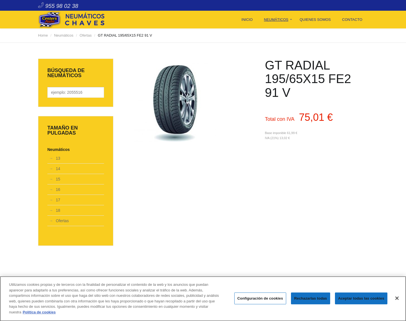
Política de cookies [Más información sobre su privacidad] (39, 313)
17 (58, 200)
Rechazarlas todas (310, 300)
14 (58, 168)
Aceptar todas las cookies (361, 300)
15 (58, 179)
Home (43, 35)
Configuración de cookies (260, 300)
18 (58, 210)
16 (58, 189)
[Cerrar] (397, 299)
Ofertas (86, 35)
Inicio (247, 19)
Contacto (352, 19)
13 (58, 158)
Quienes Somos (315, 19)
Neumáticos (276, 19)
